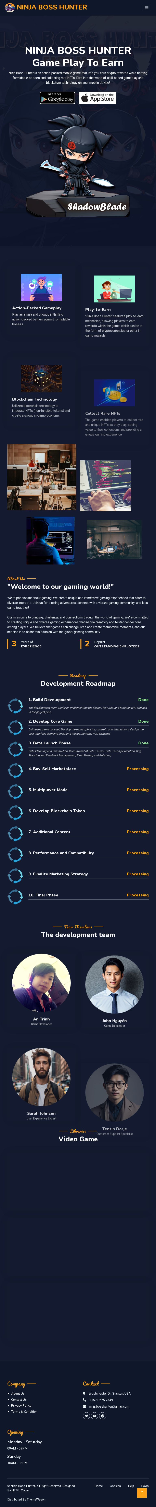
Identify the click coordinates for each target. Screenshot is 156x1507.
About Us (18, 1394)
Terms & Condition (24, 1412)
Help (131, 1486)
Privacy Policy (21, 1406)
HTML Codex (20, 1490)
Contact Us (19, 1400)
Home (98, 1486)
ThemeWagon (36, 1499)
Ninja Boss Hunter (23, 1486)
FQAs (145, 1486)
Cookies (115, 1486)
